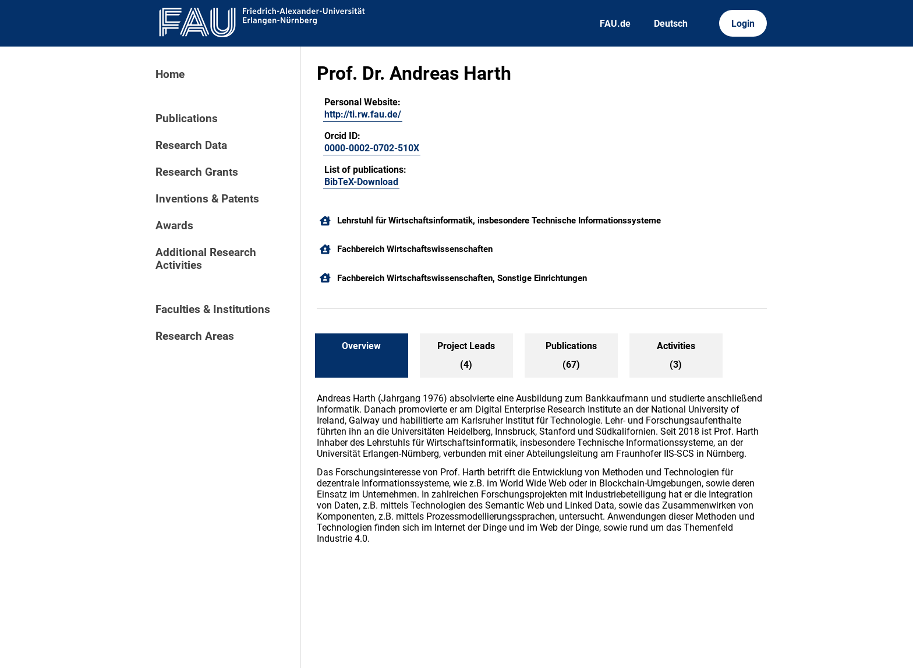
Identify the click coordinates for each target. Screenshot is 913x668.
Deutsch (671, 23)
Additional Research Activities (205, 259)
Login (743, 23)
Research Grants (196, 172)
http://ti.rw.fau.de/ (362, 114)
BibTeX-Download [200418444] (361, 181)
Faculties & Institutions (212, 309)
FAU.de (615, 23)
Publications (186, 118)
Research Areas (194, 336)
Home (170, 74)
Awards (174, 225)
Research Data (191, 145)
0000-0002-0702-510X (371, 148)
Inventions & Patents (207, 199)
